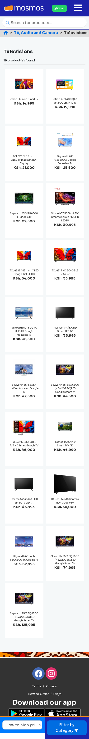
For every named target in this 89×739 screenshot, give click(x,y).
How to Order (38, 694)
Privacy (51, 686)
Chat (59, 8)
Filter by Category (67, 727)
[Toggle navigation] (78, 8)
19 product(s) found (19, 60)
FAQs (57, 694)
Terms (36, 686)
